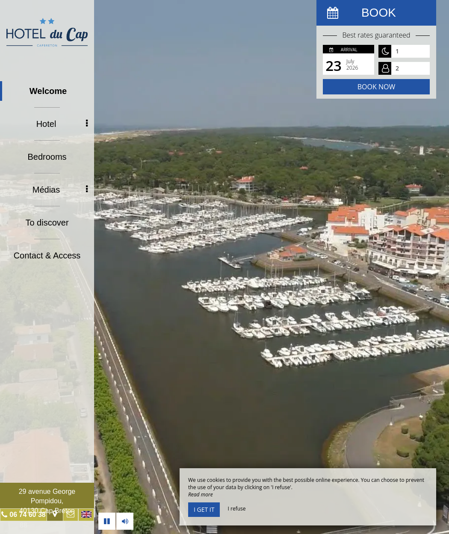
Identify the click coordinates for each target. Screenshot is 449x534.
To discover (46, 222)
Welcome (48, 91)
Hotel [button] (62, 124)
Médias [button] (60, 189)
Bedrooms (46, 156)
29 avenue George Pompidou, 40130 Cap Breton (47, 501)
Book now (376, 86)
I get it (204, 509)
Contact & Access (47, 255)
